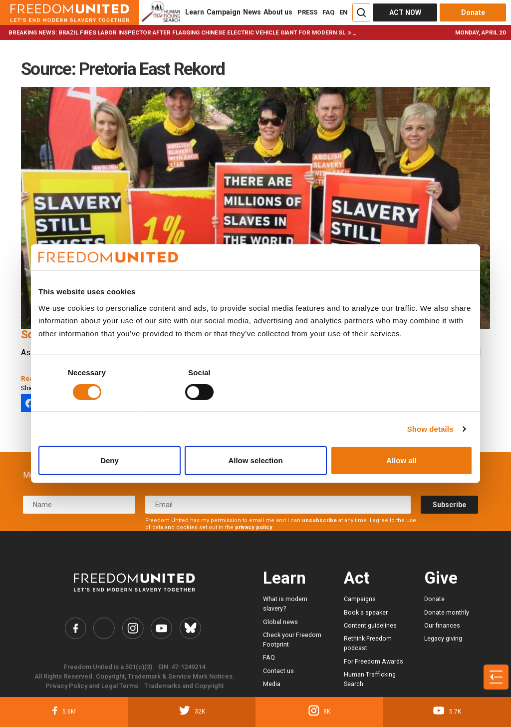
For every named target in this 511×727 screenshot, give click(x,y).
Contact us (278, 671)
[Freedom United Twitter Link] (104, 628)
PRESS (307, 12)
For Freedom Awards (373, 661)
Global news (280, 622)
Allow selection (255, 460)
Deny (109, 460)
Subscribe (449, 505)
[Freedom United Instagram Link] (133, 628)
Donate (434, 599)
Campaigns (360, 599)
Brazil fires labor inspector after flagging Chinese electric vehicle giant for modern (197, 32)
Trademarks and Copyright (184, 686)
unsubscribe (319, 520)
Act (356, 578)
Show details (430, 428)
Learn (194, 12)
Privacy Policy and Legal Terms (91, 686)
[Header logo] (69, 12)
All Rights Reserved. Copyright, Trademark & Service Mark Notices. (134, 677)
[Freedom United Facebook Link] (75, 628)
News (252, 12)
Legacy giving (443, 638)
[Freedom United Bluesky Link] (190, 628)
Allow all (401, 460)
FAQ (328, 12)
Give (441, 578)
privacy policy (253, 527)
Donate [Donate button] (473, 12)
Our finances (442, 625)
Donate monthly (446, 612)
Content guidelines (370, 625)
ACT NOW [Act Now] (405, 12)
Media (271, 684)
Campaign (224, 12)
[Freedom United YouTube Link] (162, 628)
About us (277, 12)
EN (343, 12)
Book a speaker (366, 612)
